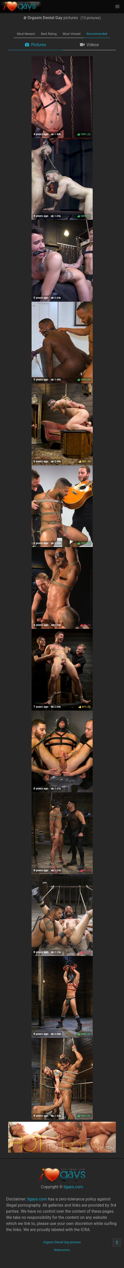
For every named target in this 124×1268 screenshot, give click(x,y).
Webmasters (62, 1250)
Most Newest (26, 34)
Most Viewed (71, 34)
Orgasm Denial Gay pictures (62, 1242)
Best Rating (49, 34)
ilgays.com (73, 1186)
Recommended (97, 34)
